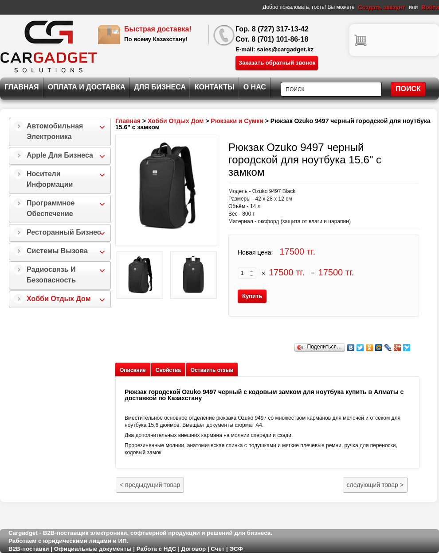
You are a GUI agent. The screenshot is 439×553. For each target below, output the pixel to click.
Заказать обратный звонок (277, 62)
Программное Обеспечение (50, 208)
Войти (430, 7)
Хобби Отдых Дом (59, 298)
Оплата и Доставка (86, 87)
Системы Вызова (57, 251)
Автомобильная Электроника (55, 131)
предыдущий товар (150, 484)
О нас (254, 87)
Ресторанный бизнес (64, 232)
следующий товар (375, 484)
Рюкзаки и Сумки (237, 120)
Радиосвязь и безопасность (51, 275)
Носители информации (50, 179)
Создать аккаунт (381, 7)
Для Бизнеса (160, 87)
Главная (21, 87)
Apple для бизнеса (60, 155)
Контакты (215, 87)
